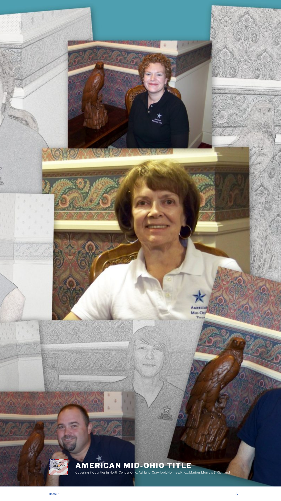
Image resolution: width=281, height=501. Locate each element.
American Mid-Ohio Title (133, 465)
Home (55, 494)
